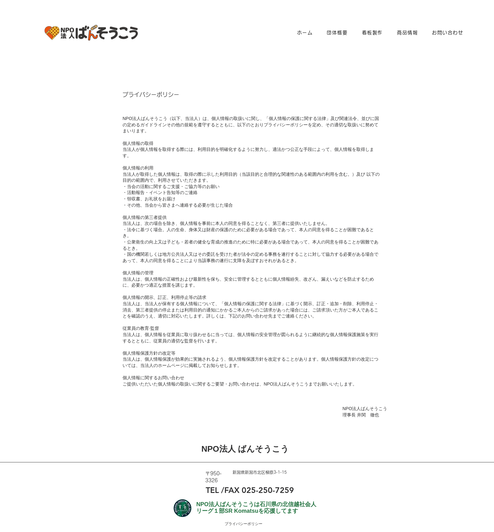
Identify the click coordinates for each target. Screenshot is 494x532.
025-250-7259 (266, 490)
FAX (231, 490)
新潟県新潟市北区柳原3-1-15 (260, 472)
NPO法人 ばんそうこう (245, 449)
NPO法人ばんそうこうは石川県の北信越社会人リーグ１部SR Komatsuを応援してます (256, 507)
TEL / (215, 490)
